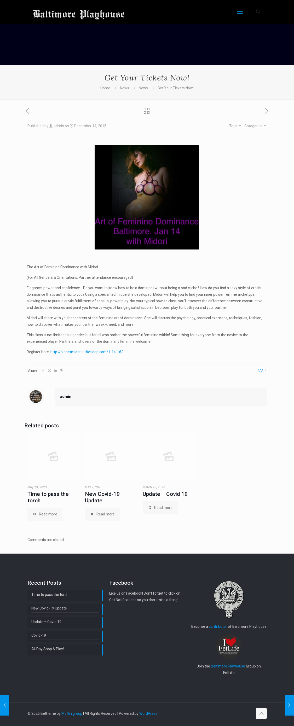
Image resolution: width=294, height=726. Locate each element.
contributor (218, 626)
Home (105, 88)
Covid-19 (38, 635)
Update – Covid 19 (165, 494)
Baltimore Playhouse (228, 666)
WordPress (148, 713)
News (124, 88)
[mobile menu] (239, 11)
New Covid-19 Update (102, 497)
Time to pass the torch (49, 595)
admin (59, 126)
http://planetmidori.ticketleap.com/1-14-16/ (86, 352)
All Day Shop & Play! (47, 649)
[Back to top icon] (261, 713)
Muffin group (71, 713)
